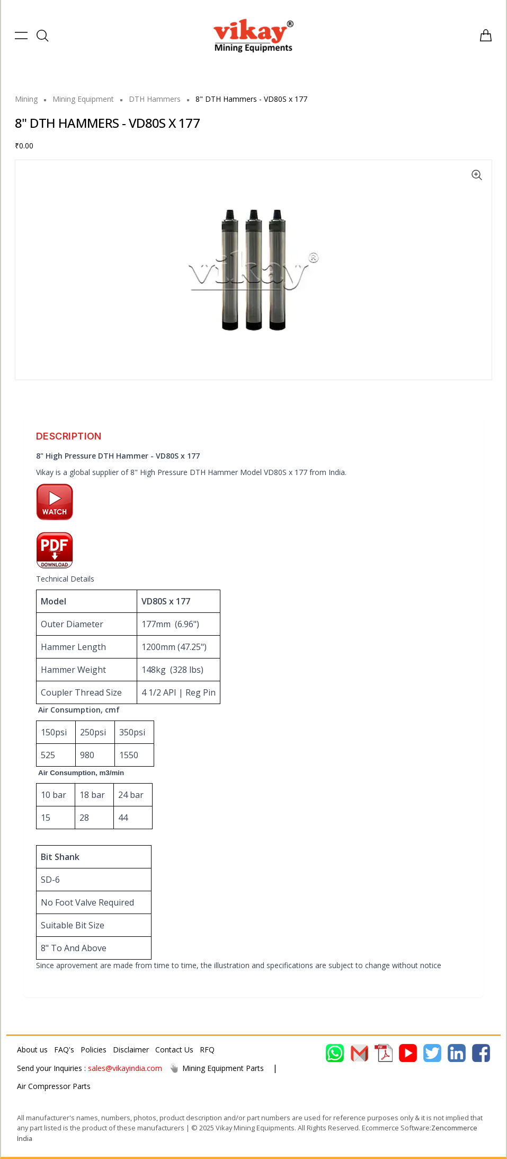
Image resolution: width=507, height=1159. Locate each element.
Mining (26, 99)
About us (32, 1049)
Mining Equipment (83, 99)
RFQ (207, 1049)
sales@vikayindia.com (125, 1068)
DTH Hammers (155, 99)
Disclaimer (131, 1049)
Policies (93, 1049)
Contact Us (174, 1049)
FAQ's (64, 1049)
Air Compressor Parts (54, 1086)
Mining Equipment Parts (216, 1068)
